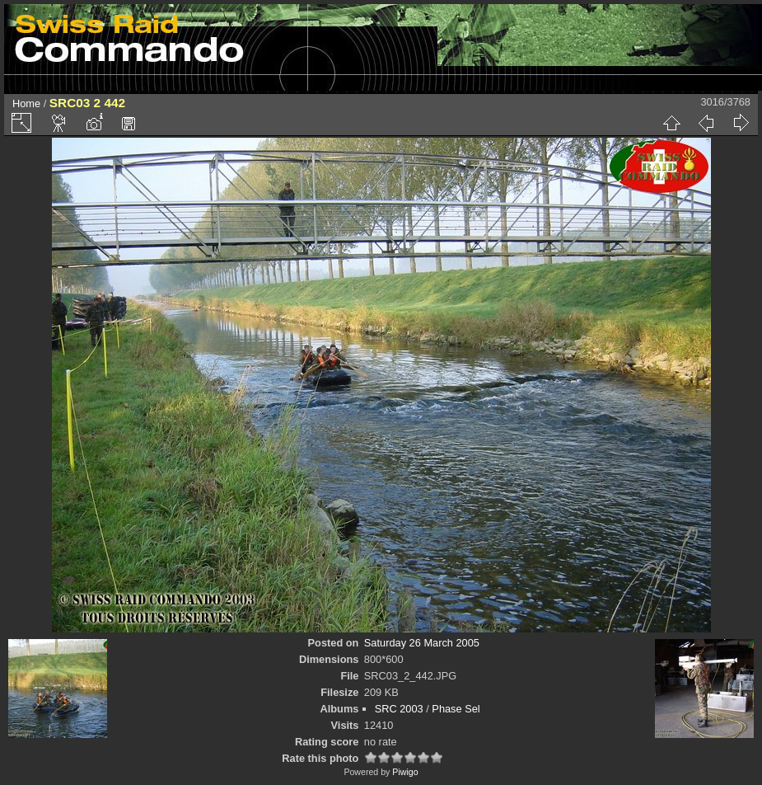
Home (26, 103)
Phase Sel (455, 709)
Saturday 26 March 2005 (421, 643)
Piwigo (405, 772)
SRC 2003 (399, 709)
